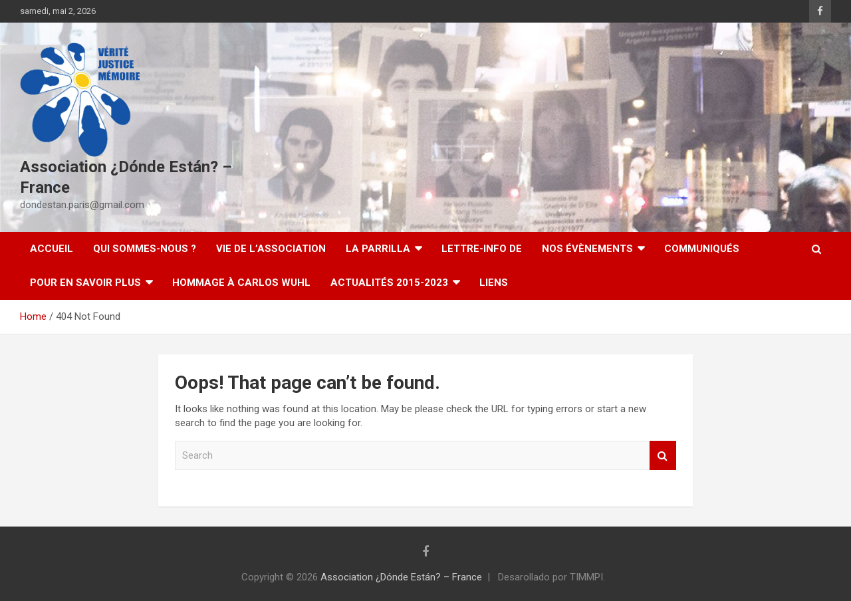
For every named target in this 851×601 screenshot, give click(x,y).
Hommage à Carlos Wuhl (241, 283)
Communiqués (701, 249)
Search (663, 456)
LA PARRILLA (378, 249)
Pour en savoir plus (85, 283)
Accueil (51, 249)
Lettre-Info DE (481, 249)
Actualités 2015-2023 (389, 283)
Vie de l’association (271, 249)
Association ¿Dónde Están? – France (401, 577)
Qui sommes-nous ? (144, 249)
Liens (493, 283)
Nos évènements (587, 249)
